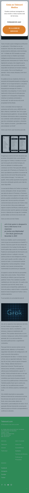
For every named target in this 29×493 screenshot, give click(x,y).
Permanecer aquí (14, 22)
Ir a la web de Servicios (14, 29)
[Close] (26, 3)
